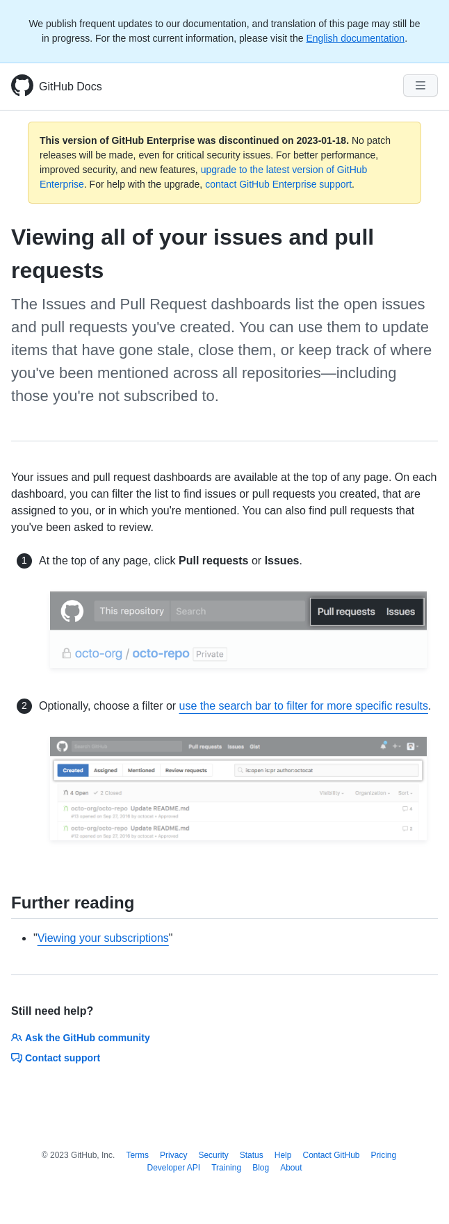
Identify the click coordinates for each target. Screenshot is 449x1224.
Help (283, 1155)
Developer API (173, 1168)
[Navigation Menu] (420, 85)
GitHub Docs (70, 86)
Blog (260, 1168)
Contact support (55, 1057)
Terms (137, 1155)
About (291, 1168)
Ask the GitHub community (80, 1037)
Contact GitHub (330, 1155)
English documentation (355, 38)
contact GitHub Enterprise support (278, 184)
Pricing (384, 1155)
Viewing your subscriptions (103, 938)
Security (213, 1155)
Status (251, 1155)
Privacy (173, 1155)
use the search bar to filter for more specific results (303, 706)
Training (226, 1168)
